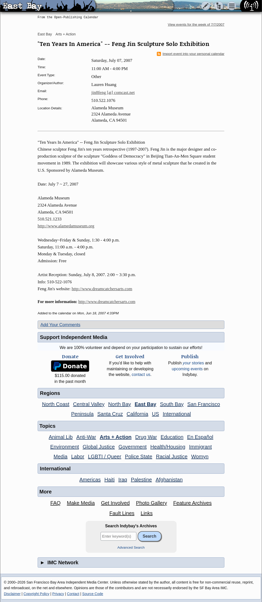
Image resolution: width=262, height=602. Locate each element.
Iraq (122, 479)
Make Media (81, 503)
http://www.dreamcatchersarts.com (102, 288)
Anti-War (86, 437)
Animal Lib (60, 437)
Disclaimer (12, 594)
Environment (64, 447)
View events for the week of (196, 24)
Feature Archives (192, 503)
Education (172, 437)
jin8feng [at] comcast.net (113, 92)
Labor (77, 456)
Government (132, 447)
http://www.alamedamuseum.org (66, 226)
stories (193, 363)
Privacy (58, 594)
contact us (141, 374)
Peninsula (82, 414)
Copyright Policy (36, 594)
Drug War (146, 437)
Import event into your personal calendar (190, 54)
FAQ (55, 503)
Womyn (199, 456)
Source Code (92, 594)
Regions (50, 393)
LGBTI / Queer (104, 456)
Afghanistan (169, 479)
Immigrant (200, 447)
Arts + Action (66, 34)
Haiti (109, 479)
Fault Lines (122, 513)
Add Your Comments (60, 324)
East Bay (45, 34)
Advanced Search (131, 547)
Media (60, 456)
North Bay (119, 404)
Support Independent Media (73, 337)
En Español (200, 437)
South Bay (171, 404)
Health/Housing (167, 447)
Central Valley (88, 404)
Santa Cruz (110, 414)
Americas (90, 479)
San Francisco (203, 404)
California (137, 414)
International (177, 414)
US (155, 414)
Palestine (141, 479)
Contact (73, 594)
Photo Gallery (151, 503)
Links (147, 513)
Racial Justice (171, 456)
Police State (138, 456)
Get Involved (115, 503)
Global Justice (99, 447)
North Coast (55, 404)
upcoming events (187, 369)
